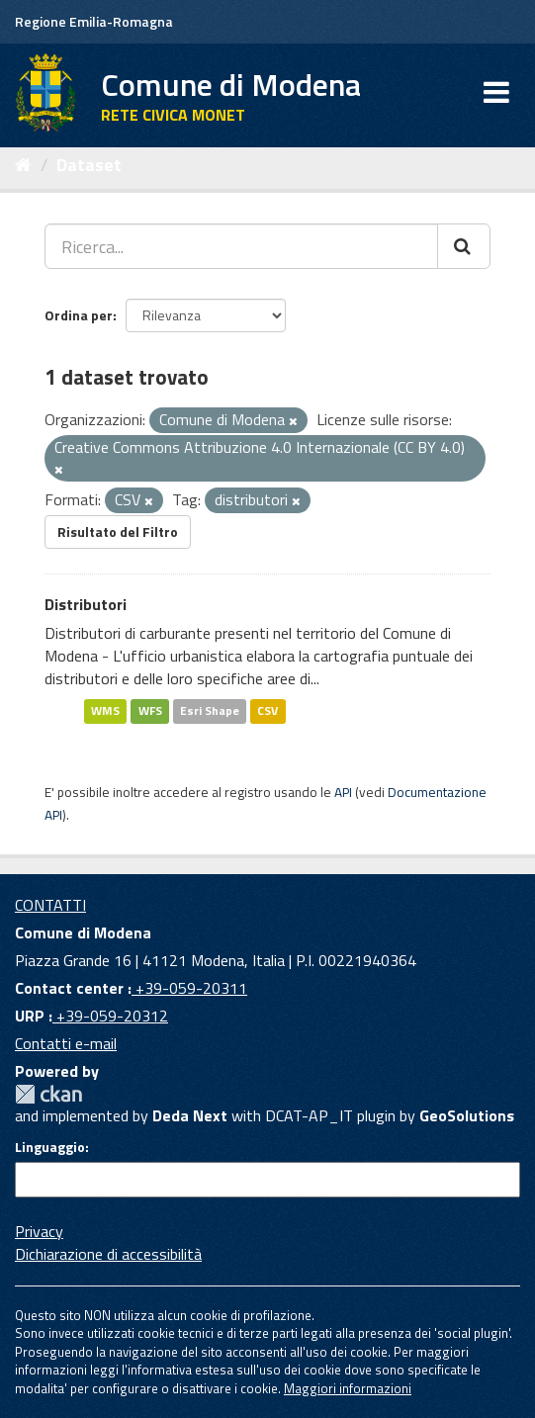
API (343, 792)
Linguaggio (50, 1147)
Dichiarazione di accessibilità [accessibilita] (108, 1254)
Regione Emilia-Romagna (94, 21)
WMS (105, 710)
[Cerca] (463, 246)
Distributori (86, 604)
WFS (150, 710)
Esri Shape (209, 710)
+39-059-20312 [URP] (110, 1015)
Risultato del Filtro (117, 531)
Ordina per (79, 315)
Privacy (39, 1231)
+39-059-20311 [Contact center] (189, 988)
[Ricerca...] (241, 246)
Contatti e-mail (66, 1043)
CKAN (48, 1094)
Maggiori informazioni (347, 1388)
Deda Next (189, 1115)
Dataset (89, 164)
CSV (267, 710)
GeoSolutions (466, 1115)
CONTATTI (50, 905)
